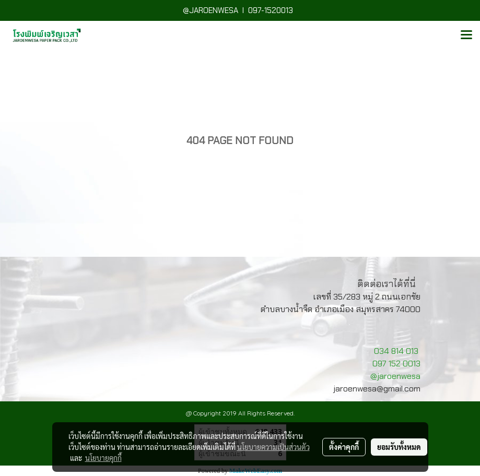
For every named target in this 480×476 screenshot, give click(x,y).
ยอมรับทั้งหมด (399, 446)
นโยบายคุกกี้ (103, 457)
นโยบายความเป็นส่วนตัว (273, 446)
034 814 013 (396, 351)
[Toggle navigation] (466, 35)
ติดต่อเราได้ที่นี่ (386, 284)
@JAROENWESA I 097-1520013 (240, 10)
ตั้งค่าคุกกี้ (344, 446)
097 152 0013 (396, 363)
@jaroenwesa (395, 376)
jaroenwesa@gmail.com (376, 388)
